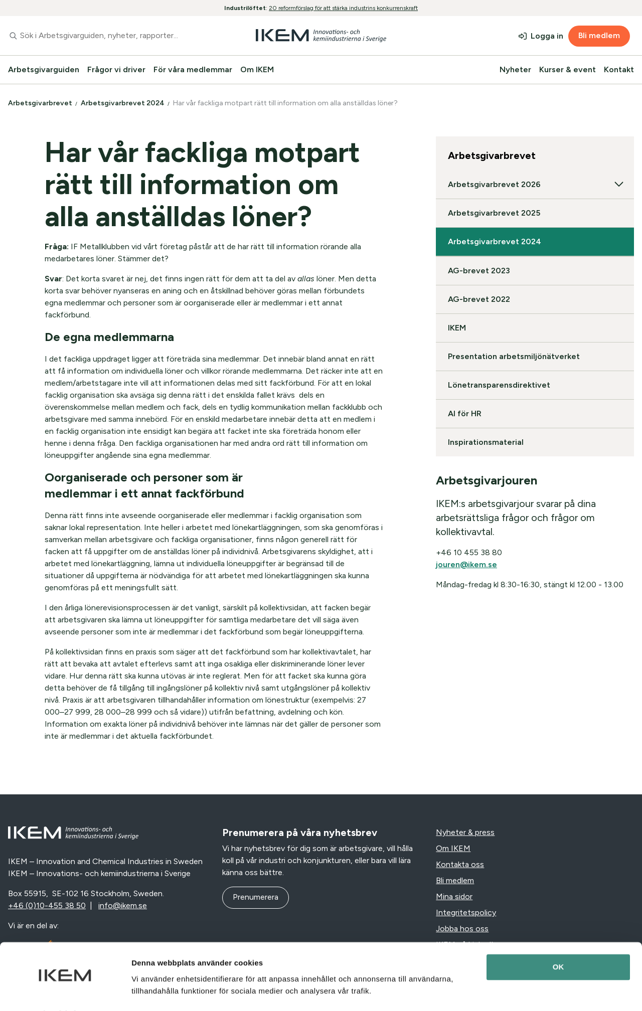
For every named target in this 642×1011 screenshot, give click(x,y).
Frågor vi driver (116, 69)
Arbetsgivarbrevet (41, 103)
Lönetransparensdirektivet (499, 385)
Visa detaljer (153, 991)
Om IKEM (257, 69)
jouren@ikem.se (466, 564)
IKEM (457, 327)
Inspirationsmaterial (486, 442)
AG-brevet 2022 (479, 299)
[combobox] (107, 36)
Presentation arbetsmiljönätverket (514, 356)
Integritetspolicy (466, 912)
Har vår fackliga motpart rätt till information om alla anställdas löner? (286, 103)
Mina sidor (454, 896)
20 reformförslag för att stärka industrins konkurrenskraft (343, 8)
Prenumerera (255, 897)
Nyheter (515, 69)
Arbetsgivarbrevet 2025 (494, 213)
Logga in (547, 36)
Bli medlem (599, 35)
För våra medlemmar (192, 69)
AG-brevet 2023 (479, 270)
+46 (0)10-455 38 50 (47, 905)
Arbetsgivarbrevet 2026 (535, 185)
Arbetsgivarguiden (43, 69)
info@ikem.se (122, 905)
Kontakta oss (460, 864)
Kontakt (619, 69)
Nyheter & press (465, 832)
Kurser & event (567, 69)
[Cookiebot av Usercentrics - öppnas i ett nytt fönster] (65, 991)
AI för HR (465, 413)
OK (558, 940)
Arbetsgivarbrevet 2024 (123, 103)
